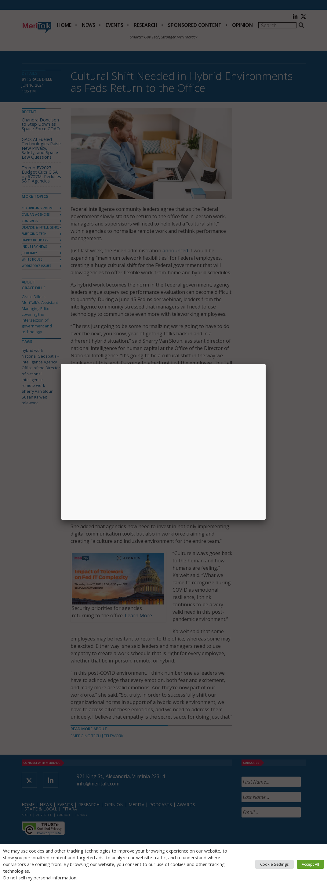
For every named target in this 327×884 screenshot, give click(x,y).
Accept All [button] (310, 864)
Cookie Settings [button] (274, 864)
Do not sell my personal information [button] (39, 878)
